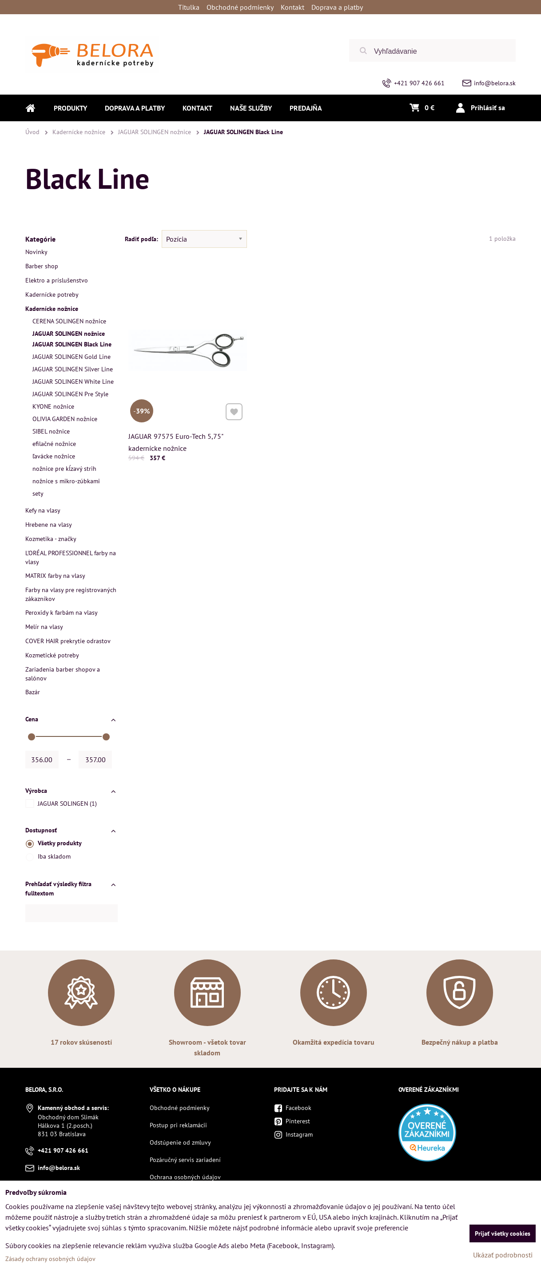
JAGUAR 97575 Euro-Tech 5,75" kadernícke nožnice (176, 440)
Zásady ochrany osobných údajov (50, 1259)
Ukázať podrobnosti (503, 1254)
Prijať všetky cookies (502, 1233)
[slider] (31, 736)
